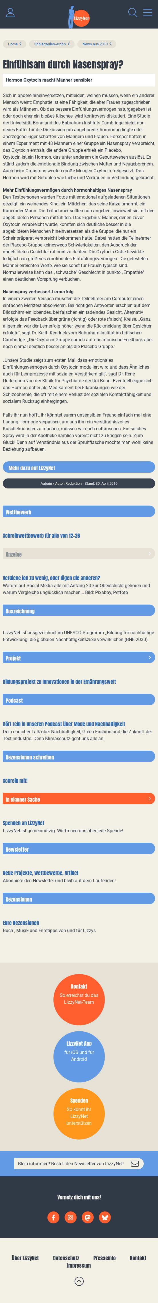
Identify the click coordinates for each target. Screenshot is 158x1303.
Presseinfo (104, 1258)
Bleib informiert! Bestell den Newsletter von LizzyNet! (71, 1163)
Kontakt (138, 1258)
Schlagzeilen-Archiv (50, 44)
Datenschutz (66, 1258)
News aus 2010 (95, 44)
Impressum (79, 1265)
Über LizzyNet (25, 1258)
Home (13, 44)
